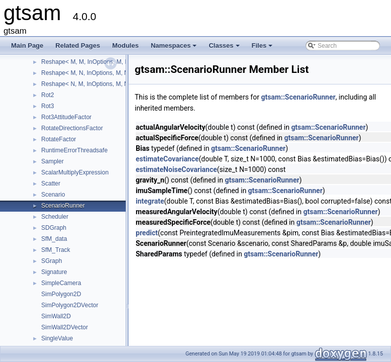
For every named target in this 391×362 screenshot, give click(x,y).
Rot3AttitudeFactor (66, 117)
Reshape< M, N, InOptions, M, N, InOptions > (102, 72)
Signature (54, 272)
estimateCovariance (167, 159)
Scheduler (54, 216)
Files (263, 48)
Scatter (50, 183)
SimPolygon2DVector (69, 305)
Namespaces (175, 48)
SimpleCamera (61, 283)
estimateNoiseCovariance (176, 169)
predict (147, 233)
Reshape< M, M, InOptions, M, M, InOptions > (102, 61)
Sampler (52, 161)
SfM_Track (55, 249)
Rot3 (47, 106)
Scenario (53, 194)
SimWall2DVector (64, 327)
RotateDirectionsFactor (72, 128)
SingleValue (57, 338)
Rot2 (47, 95)
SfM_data (54, 238)
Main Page (27, 45)
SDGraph (53, 227)
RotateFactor (58, 139)
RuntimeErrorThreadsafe (74, 150)
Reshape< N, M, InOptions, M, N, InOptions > (102, 83)
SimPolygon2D (61, 294)
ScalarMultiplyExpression (75, 172)
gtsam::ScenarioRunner (298, 97)
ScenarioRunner (63, 205)
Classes (225, 48)
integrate (150, 201)
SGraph (51, 260)
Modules (125, 45)
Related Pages (77, 45)
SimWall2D (56, 316)
